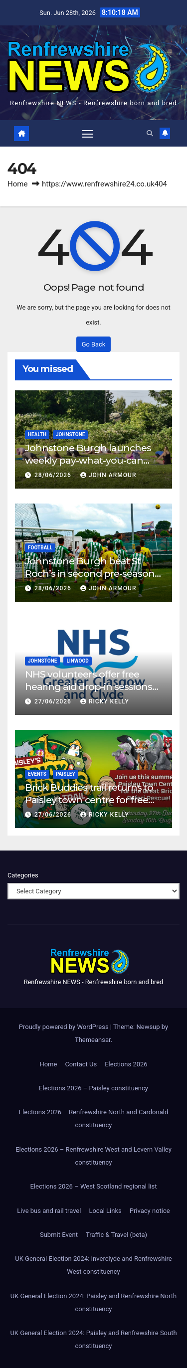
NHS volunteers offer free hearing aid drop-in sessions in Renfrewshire (88, 686)
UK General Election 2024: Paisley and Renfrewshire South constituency (93, 1339)
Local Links (105, 1210)
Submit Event (59, 1234)
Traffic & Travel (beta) (116, 1234)
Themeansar (93, 1039)
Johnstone (70, 434)
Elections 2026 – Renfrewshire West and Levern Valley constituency (93, 1156)
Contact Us (81, 1064)
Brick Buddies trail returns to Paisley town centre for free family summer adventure (89, 799)
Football (40, 547)
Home (17, 183)
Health (37, 434)
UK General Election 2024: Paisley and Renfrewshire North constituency (93, 1302)
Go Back (93, 344)
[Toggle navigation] (88, 134)
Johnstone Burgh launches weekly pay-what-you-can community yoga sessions (88, 460)
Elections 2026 (126, 1064)
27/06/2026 (53, 701)
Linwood (77, 661)
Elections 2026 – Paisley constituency (93, 1088)
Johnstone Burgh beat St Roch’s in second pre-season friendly (90, 573)
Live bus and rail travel (49, 1210)
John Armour (108, 475)
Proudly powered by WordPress (64, 1026)
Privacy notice (150, 1210)
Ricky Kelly (104, 701)
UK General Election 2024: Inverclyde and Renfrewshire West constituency (93, 1265)
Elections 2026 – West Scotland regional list (93, 1186)
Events (37, 774)
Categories (22, 875)
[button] (150, 133)
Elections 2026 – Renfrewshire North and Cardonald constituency (94, 1118)
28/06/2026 (53, 475)
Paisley (65, 774)
